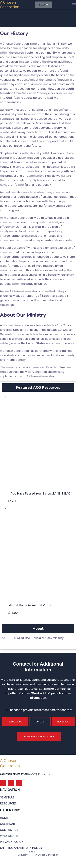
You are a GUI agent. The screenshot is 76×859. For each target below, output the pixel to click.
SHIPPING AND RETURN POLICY (21, 847)
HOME (4, 817)
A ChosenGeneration (9, 4)
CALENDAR (7, 823)
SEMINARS (7, 797)
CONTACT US (9, 829)
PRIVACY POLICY (11, 841)
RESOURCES (8, 803)
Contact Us (40, 693)
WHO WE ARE (9, 835)
